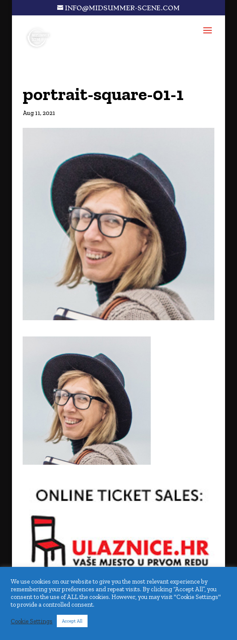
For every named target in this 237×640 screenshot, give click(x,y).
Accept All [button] (72, 621)
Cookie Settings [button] (32, 621)
